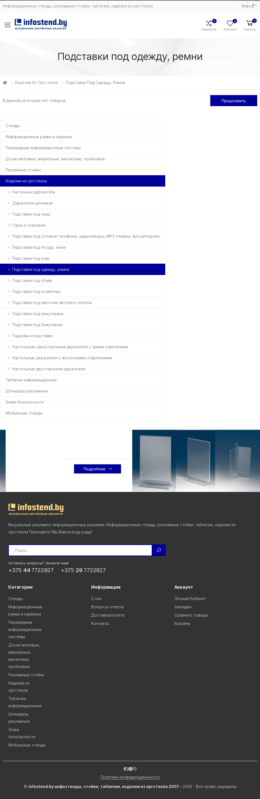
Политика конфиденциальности (130, 777)
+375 (31, 570)
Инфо (246, 6)
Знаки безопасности (25, 402)
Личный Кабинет (190, 598)
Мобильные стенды (24, 413)
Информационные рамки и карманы (39, 136)
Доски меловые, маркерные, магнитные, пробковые (55, 158)
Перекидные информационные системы (43, 147)
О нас (96, 598)
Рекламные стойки (23, 169)
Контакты (100, 623)
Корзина (182, 623)
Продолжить (234, 100)
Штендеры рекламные (27, 391)
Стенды (13, 125)
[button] (250, 25)
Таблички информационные (31, 380)
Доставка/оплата (107, 615)
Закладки (182, 606)
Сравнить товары (191, 615)
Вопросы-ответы (107, 606)
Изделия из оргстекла (36, 82)
